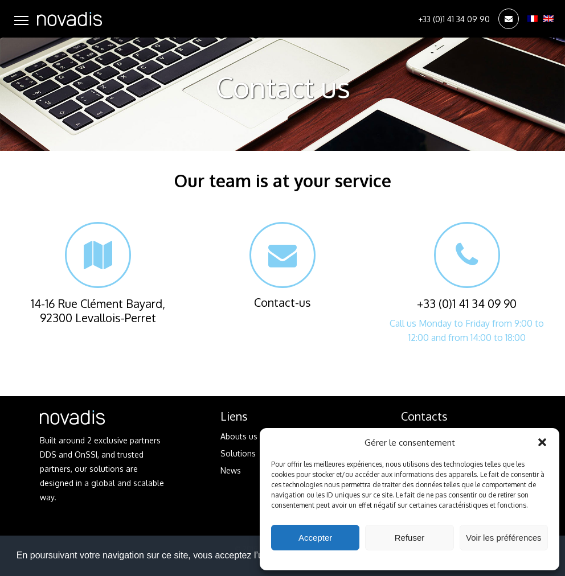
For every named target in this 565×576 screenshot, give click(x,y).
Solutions (238, 453)
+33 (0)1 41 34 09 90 (454, 19)
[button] (542, 442)
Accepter (315, 537)
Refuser (410, 537)
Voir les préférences (504, 537)
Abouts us (238, 436)
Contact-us (282, 266)
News (230, 470)
